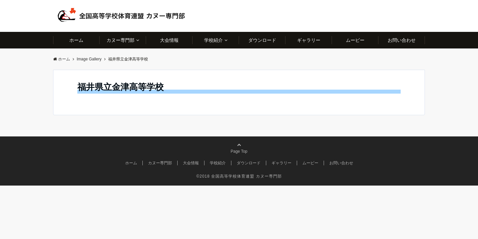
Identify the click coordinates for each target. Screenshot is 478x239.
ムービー (355, 40)
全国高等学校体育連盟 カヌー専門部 (246, 176)
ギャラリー (308, 40)
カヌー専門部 (120, 40)
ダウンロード (262, 40)
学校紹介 (213, 40)
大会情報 (169, 40)
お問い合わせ (402, 40)
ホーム (76, 40)
